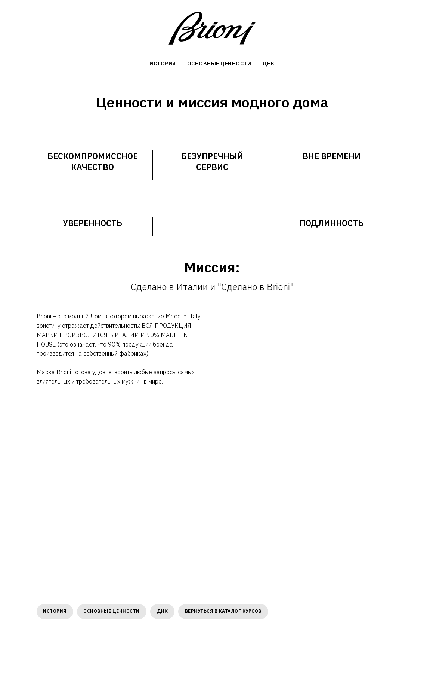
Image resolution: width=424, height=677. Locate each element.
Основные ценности (113, 611)
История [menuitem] (162, 63)
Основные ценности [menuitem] (219, 63)
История (55, 611)
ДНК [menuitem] (268, 63)
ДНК (164, 611)
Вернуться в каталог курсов (226, 611)
